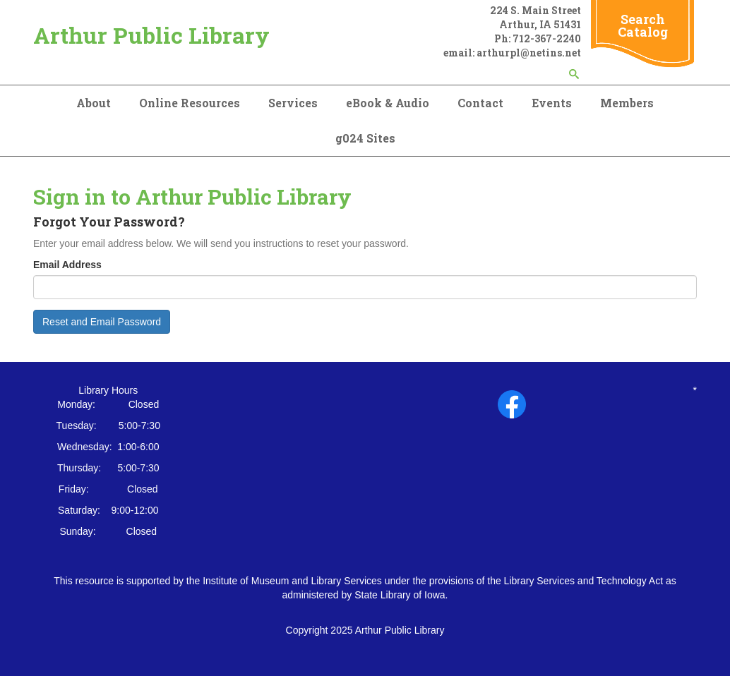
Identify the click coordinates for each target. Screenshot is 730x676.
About (93, 102)
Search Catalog (643, 25)
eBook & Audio (387, 102)
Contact (480, 102)
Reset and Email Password (101, 321)
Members (627, 102)
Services (293, 102)
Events (552, 102)
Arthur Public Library (151, 35)
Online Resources (189, 102)
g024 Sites (365, 138)
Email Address (67, 264)
